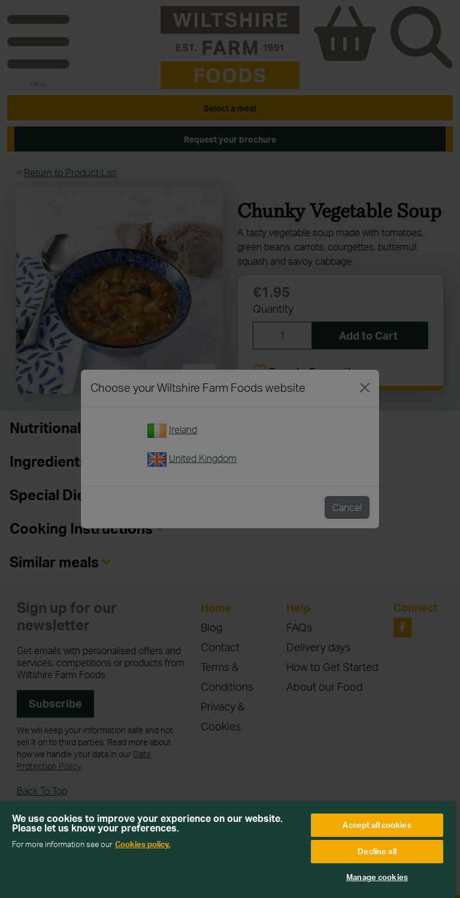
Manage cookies (377, 877)
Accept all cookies (377, 825)
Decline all (377, 851)
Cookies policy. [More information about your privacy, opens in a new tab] (142, 844)
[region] (227, 850)
